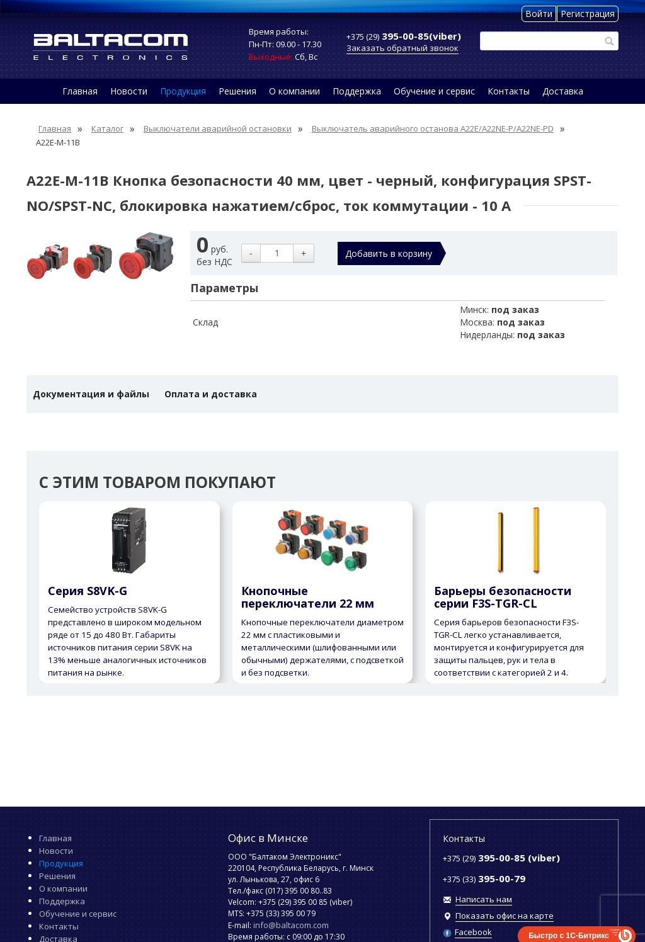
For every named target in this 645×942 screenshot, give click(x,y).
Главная (80, 91)
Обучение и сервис (434, 91)
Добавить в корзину (388, 253)
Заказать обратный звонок (402, 48)
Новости (128, 91)
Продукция (183, 91)
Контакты (509, 91)
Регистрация (588, 14)
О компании (294, 91)
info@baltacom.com (291, 925)
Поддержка (357, 91)
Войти (538, 14)
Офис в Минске (268, 838)
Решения (237, 91)
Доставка (562, 91)
